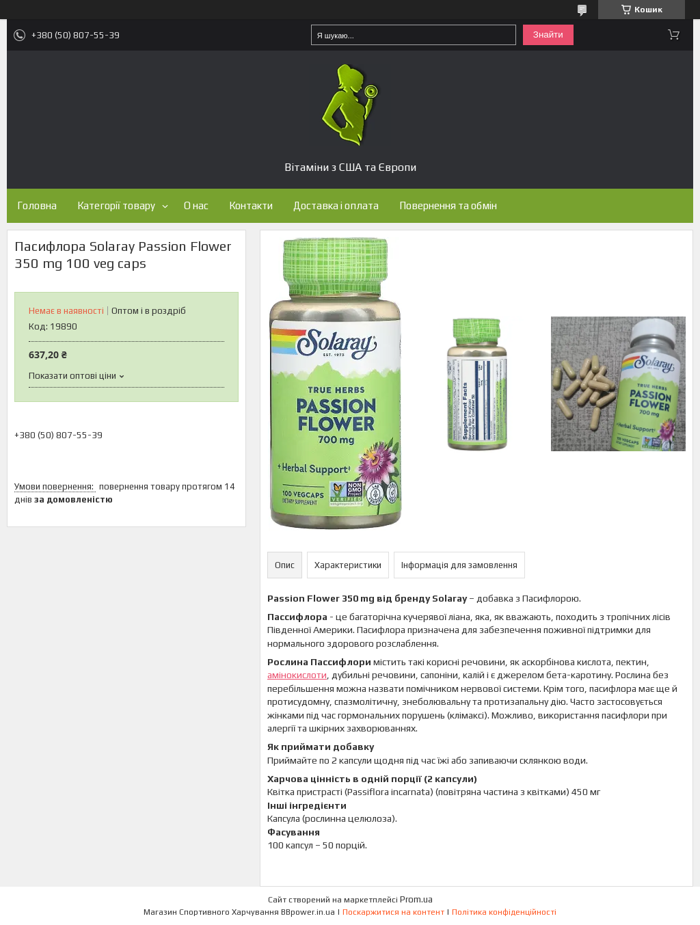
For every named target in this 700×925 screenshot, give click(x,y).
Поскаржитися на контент (393, 912)
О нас (196, 205)
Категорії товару (116, 205)
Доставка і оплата (336, 205)
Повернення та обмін (448, 205)
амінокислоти (297, 674)
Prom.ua (416, 899)
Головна (37, 205)
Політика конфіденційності (504, 912)
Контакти (251, 205)
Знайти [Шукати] (548, 34)
